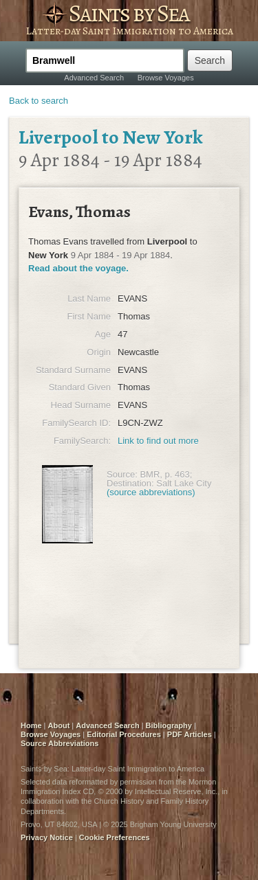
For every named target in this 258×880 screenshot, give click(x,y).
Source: (122, 474)
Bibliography (169, 725)
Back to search (38, 100)
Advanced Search (94, 78)
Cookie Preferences (114, 837)
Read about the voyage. (78, 268)
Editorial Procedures (124, 734)
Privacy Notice (47, 837)
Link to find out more (158, 441)
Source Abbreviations (59, 743)
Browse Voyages (166, 78)
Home (31, 725)
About (59, 725)
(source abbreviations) (151, 492)
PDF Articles (189, 734)
